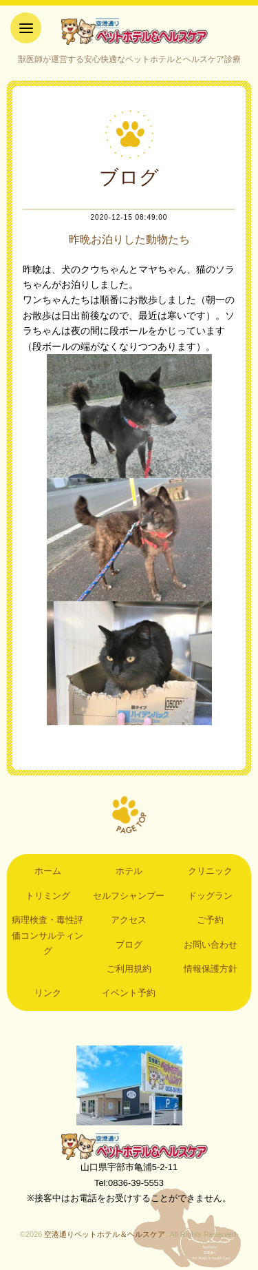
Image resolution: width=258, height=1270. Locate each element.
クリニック (210, 871)
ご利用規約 (129, 969)
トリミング (47, 896)
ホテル (129, 871)
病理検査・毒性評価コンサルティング (47, 935)
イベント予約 (128, 993)
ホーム (47, 871)
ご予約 (210, 920)
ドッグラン (210, 896)
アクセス (129, 920)
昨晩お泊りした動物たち (129, 239)
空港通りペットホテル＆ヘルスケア (129, 1146)
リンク (47, 993)
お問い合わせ (210, 944)
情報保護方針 (210, 969)
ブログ (129, 944)
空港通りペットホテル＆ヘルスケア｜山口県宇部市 (129, 31)
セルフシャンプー (128, 896)
